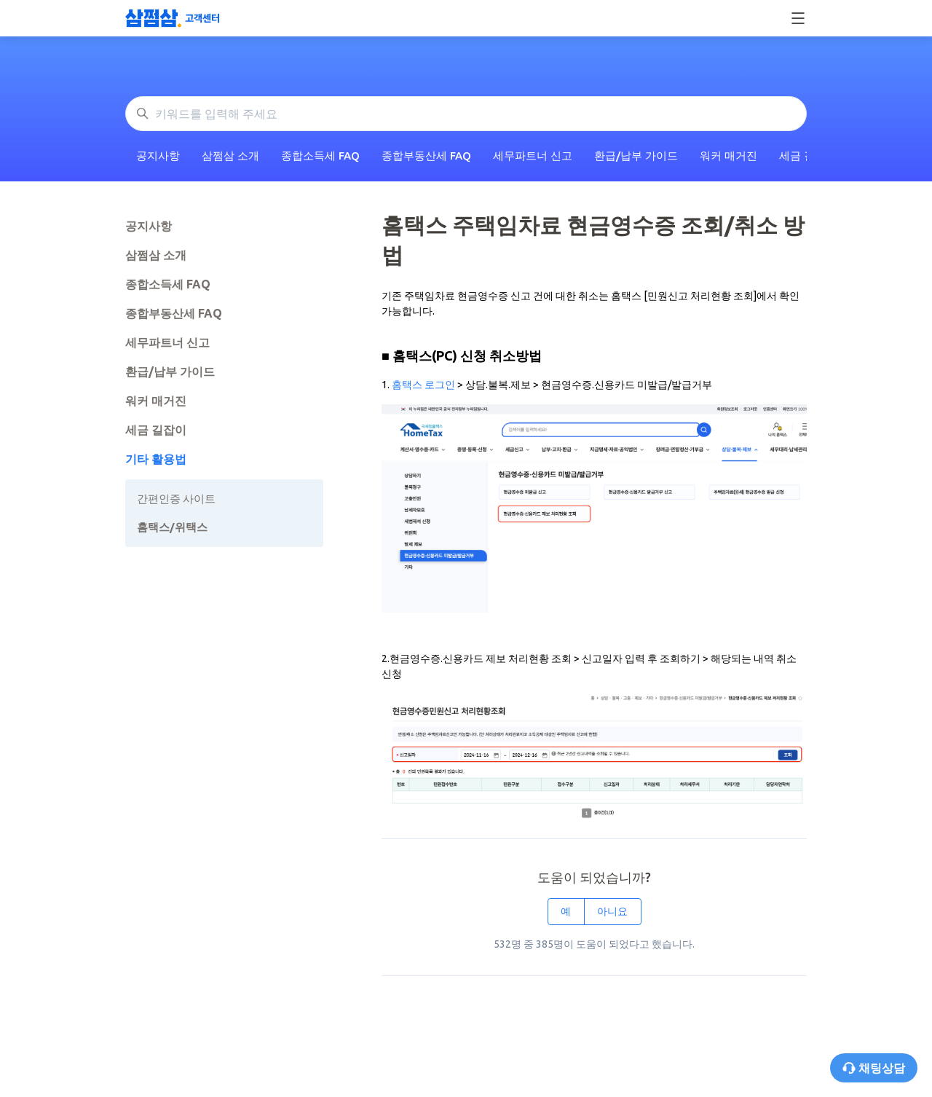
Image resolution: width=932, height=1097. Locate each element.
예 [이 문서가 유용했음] (566, 911)
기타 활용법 (155, 458)
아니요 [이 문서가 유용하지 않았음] (612, 911)
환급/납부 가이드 (636, 155)
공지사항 (158, 155)
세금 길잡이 (155, 429)
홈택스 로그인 (424, 384)
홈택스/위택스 (172, 527)
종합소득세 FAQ (320, 155)
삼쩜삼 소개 (230, 155)
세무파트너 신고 (532, 155)
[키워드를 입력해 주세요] (466, 113)
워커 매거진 (728, 155)
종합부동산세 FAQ (426, 155)
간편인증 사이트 (176, 498)
